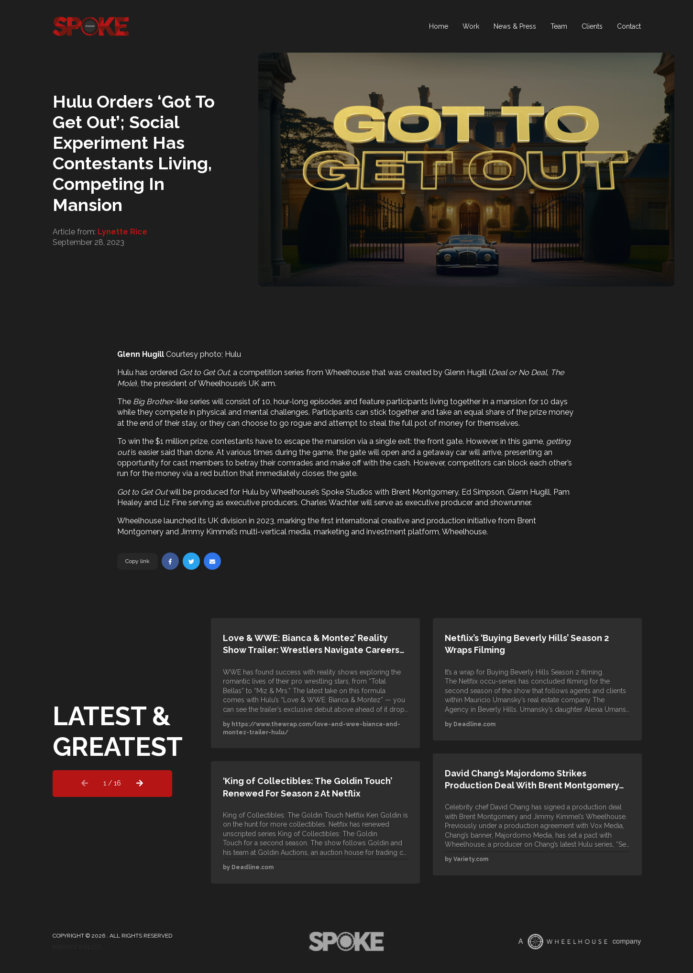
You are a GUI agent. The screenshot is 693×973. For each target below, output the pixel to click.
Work (470, 26)
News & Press (515, 26)
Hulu (125, 372)
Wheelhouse (347, 372)
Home (438, 26)
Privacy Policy (77, 947)
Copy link (137, 561)
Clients (592, 26)
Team (558, 26)
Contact (629, 26)
